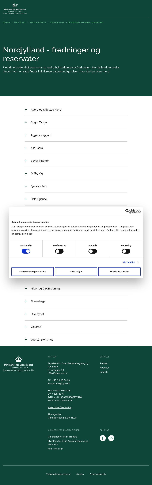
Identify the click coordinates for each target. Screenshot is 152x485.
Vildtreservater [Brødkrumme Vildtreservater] (57, 22)
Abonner (104, 367)
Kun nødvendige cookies (32, 271)
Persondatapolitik (98, 474)
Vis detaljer (129, 262)
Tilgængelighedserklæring (58, 474)
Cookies (80, 474)
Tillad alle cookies (119, 271)
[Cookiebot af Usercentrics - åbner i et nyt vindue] (128, 211)
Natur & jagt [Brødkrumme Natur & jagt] (19, 22)
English (104, 372)
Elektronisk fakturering (60, 407)
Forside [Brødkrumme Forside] (6, 22)
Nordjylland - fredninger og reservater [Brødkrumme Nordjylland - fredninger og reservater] (85, 22)
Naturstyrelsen (55, 448)
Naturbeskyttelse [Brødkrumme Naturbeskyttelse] (38, 22)
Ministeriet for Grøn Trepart (62, 436)
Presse (103, 363)
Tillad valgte (76, 271)
